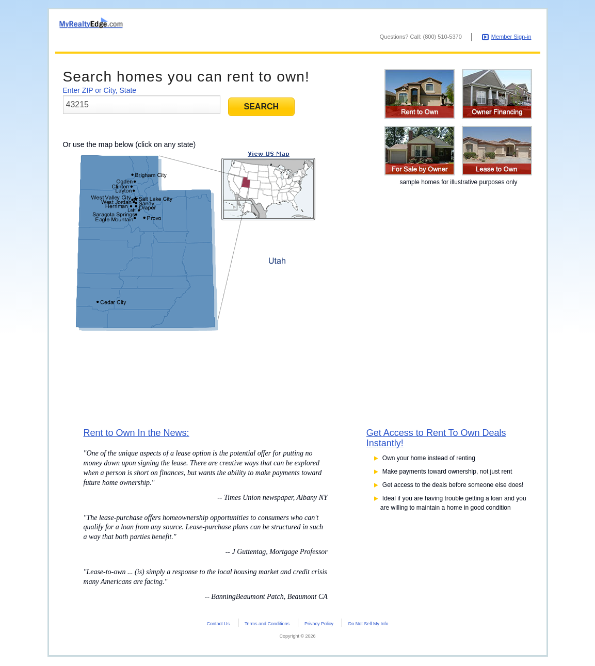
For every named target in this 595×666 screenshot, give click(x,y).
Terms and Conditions (267, 625)
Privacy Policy (318, 625)
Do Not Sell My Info (368, 625)
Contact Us (218, 625)
